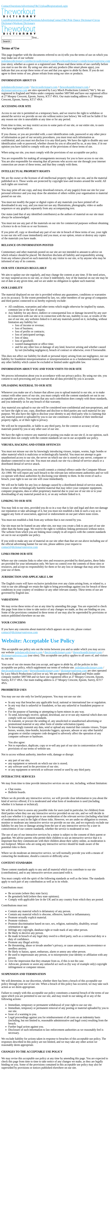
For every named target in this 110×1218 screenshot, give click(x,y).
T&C (37, 5)
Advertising (27, 5)
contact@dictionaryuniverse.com (19, 547)
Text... (35, 37)
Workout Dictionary (12, 2)
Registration (54, 5)
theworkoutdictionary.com (69, 61)
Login (64, 5)
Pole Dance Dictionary (80, 20)
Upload (44, 5)
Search (6, 41)
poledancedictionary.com (15, 61)
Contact (5, 5)
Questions (15, 5)
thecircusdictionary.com (42, 61)
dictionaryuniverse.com (14, 90)
